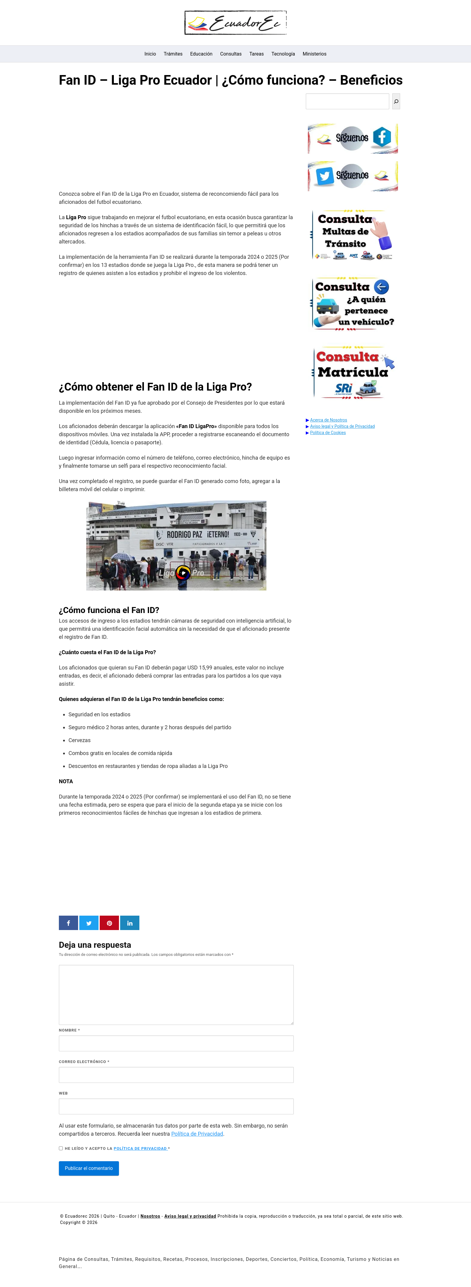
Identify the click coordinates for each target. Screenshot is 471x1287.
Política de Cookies (328, 432)
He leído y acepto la (114, 1148)
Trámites (173, 54)
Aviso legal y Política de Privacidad (342, 426)
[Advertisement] (176, 140)
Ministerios (315, 54)
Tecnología (283, 54)
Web (63, 1093)
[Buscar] (396, 101)
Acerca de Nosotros (328, 420)
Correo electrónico (84, 1061)
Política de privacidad (141, 1148)
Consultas (231, 54)
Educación (201, 54)
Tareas (256, 54)
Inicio (150, 54)
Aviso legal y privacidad (190, 1216)
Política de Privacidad (197, 1134)
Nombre (69, 1030)
